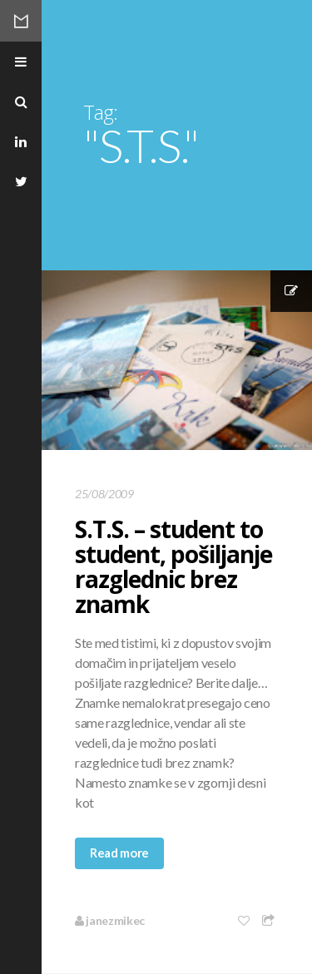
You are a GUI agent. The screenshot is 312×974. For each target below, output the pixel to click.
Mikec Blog (21, 21)
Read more (119, 852)
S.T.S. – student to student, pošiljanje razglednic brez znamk (173, 566)
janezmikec (110, 920)
